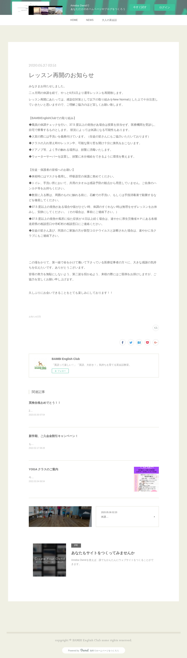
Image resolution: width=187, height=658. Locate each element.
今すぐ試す (140, 7)
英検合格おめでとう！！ (45, 402)
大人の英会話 (109, 20)
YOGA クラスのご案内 (43, 470)
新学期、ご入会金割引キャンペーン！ (53, 436)
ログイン (164, 7)
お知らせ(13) (35, 316)
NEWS (90, 20)
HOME (74, 20)
